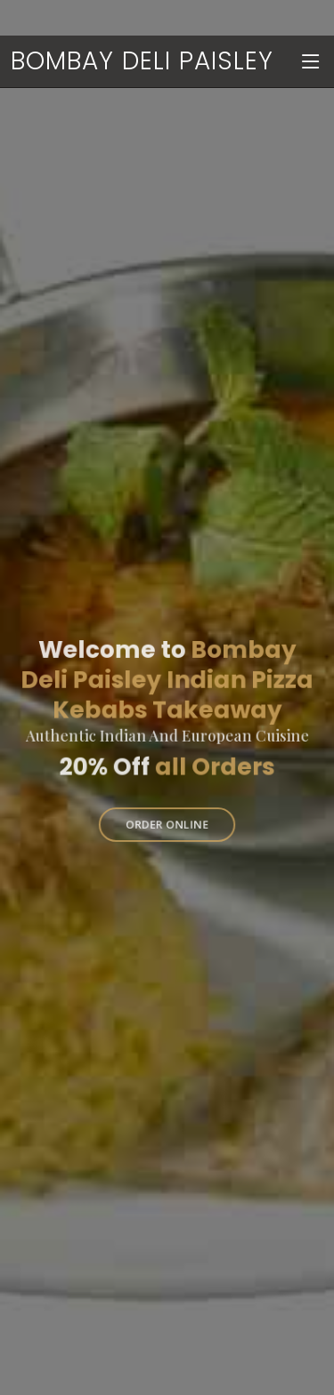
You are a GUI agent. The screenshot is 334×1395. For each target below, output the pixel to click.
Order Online (167, 820)
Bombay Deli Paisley (142, 61)
